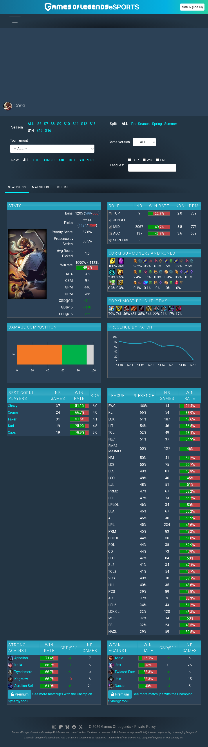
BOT (72, 160)
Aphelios (18, 658)
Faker (12, 419)
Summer (170, 124)
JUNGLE (49, 160)
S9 (59, 124)
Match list (41, 187)
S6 (39, 124)
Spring (157, 124)
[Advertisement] (104, 62)
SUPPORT (86, 160)
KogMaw (18, 679)
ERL (163, 160)
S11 (75, 124)
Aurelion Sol (20, 686)
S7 (46, 124)
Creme (13, 412)
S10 (67, 124)
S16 (48, 130)
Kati (11, 426)
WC (149, 160)
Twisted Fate (121, 672)
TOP (36, 160)
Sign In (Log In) (192, 7)
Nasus (116, 686)
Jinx (114, 665)
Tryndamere (20, 672)
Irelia (15, 665)
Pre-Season (140, 124)
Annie (115, 658)
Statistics (17, 187)
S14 (31, 130)
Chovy (12, 406)
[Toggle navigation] (15, 21)
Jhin (114, 679)
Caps (12, 432)
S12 (84, 124)
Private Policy (145, 727)
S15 (39, 130)
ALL (31, 124)
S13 (93, 124)
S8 (53, 124)
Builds (63, 187)
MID (62, 160)
